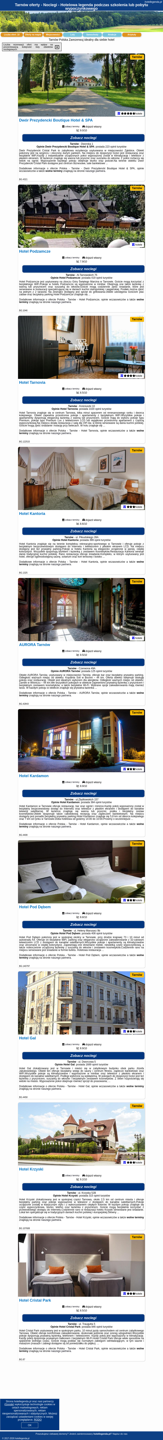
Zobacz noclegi (83, 139)
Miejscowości (53, 34)
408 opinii (96, 934)
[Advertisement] (81, 1399)
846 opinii (96, 1327)
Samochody (92, 34)
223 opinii (110, 147)
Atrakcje (112, 34)
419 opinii (96, 278)
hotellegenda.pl (153, 1)
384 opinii (96, 803)
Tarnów (137, 57)
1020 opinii (95, 409)
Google (9, 1404)
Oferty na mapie (33, 34)
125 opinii (96, 672)
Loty (72, 34)
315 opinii (94, 1196)
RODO (38, 1419)
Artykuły (132, 34)
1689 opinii (92, 1065)
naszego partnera (95, 171)
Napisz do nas (119, 1434)
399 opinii (95, 540)
